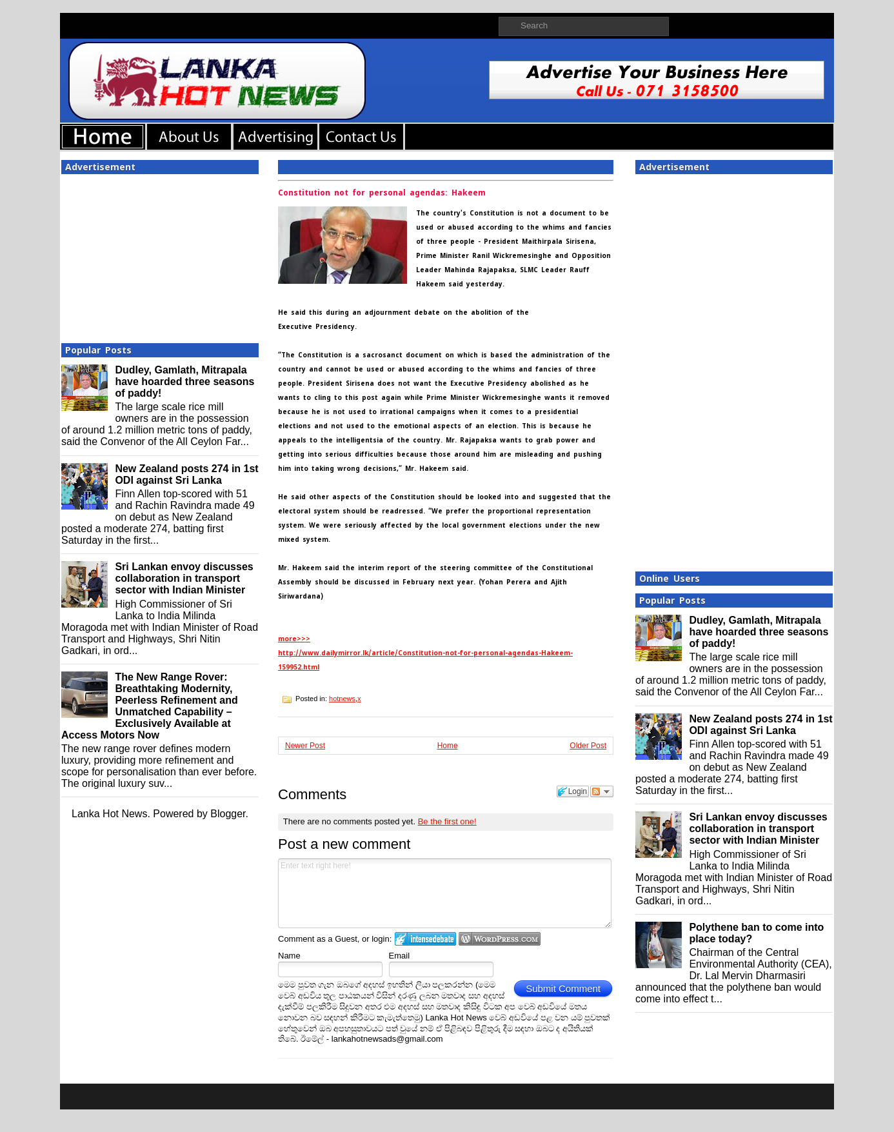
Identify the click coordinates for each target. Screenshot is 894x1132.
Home (447, 745)
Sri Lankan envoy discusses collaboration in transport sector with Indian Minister (184, 578)
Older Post (588, 745)
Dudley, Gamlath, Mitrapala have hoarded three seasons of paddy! (184, 381)
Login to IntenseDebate (425, 939)
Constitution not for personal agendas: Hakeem (382, 193)
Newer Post (305, 745)
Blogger (227, 813)
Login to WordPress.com (500, 939)
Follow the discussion (601, 791)
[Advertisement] (160, 254)
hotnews (342, 698)
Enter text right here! (444, 893)
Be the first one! (447, 821)
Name (289, 955)
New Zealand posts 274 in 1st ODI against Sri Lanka (186, 474)
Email (399, 955)
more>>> (294, 639)
